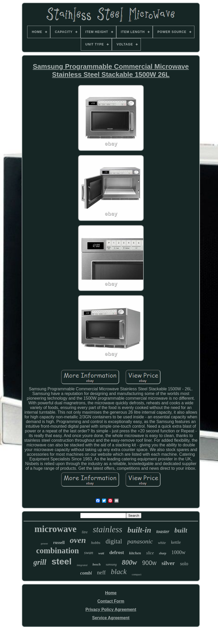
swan (88, 552)
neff (101, 572)
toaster (162, 531)
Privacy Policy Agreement (110, 609)
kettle (176, 542)
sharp (162, 553)
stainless (107, 529)
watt (101, 553)
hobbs (95, 543)
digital (114, 541)
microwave (55, 529)
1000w (178, 552)
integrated (82, 565)
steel (62, 561)
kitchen (135, 553)
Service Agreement (110, 618)
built (181, 530)
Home (111, 593)
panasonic (140, 541)
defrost (116, 552)
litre (85, 532)
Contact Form (110, 601)
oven (78, 540)
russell (58, 542)
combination (57, 550)
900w (149, 563)
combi (86, 573)
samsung (111, 564)
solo (184, 563)
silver (168, 563)
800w (129, 562)
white (162, 543)
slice (150, 553)
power (44, 543)
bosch (96, 564)
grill (39, 562)
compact (136, 574)
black (119, 572)
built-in (139, 530)
